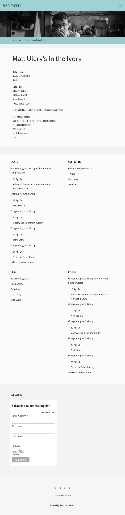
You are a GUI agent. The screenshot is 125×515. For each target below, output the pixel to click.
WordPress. (70, 505)
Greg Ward (15, 300)
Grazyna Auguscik (19, 278)
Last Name (17, 436)
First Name (17, 426)
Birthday (16, 446)
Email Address (20, 416)
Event (20, 40)
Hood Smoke (16, 284)
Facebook (73, 179)
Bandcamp (73, 184)
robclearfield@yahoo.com (81, 168)
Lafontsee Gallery (19, 91)
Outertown (15, 289)
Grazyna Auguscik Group (23, 194)
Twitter (71, 174)
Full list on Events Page (21, 262)
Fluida (61, 505)
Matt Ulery (15, 294)
